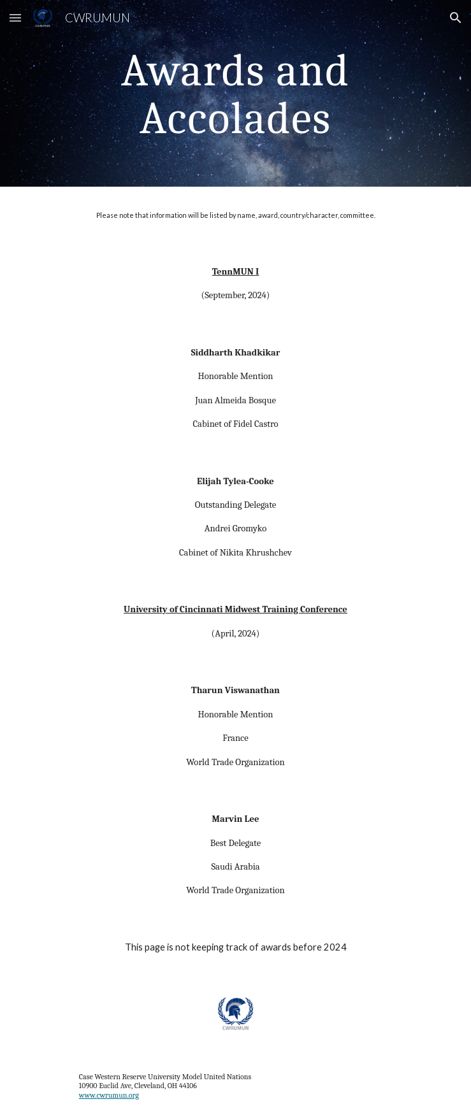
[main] (235, 93)
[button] (15, 17)
